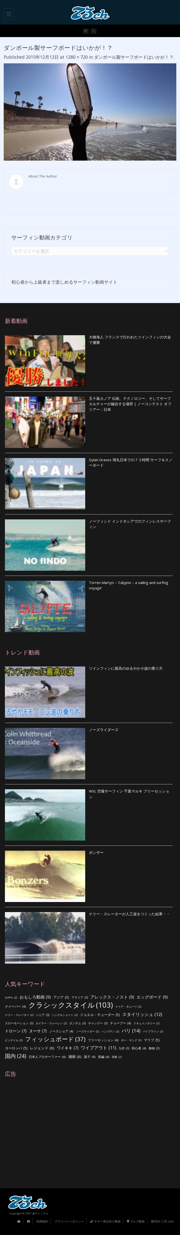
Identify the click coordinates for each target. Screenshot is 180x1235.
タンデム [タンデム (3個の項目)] (77, 1023)
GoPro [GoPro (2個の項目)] (11, 997)
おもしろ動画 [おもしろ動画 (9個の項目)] (35, 997)
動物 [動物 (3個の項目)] (154, 1048)
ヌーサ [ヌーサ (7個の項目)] (38, 1031)
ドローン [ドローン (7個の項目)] (16, 1031)
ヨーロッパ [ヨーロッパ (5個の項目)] (16, 1048)
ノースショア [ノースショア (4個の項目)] (61, 1031)
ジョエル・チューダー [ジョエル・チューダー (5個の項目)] (100, 1015)
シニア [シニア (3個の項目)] (42, 1015)
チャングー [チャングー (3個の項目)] (98, 1023)
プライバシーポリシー (69, 1221)
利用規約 (42, 1221)
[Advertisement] (89, 1132)
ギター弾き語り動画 (105, 1221)
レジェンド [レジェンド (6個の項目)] (42, 1048)
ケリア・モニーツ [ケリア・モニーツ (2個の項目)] (128, 1007)
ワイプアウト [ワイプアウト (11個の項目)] (98, 1048)
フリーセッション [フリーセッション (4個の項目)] (103, 1040)
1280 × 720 (77, 57)
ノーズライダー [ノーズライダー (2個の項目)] (87, 1031)
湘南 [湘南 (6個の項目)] (75, 1056)
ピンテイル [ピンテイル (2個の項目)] (14, 1040)
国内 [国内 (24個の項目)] (15, 1056)
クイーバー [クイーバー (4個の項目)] (15, 1006)
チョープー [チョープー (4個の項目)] (120, 1023)
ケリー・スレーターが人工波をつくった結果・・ (129, 913)
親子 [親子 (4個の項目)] (90, 1057)
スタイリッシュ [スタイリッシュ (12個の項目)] (142, 1014)
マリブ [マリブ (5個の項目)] (152, 1040)
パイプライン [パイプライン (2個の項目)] (153, 1031)
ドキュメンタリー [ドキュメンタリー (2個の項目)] (146, 1023)
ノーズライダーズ (103, 729)
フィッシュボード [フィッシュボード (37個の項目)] (55, 1039)
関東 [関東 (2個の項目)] (117, 1057)
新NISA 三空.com (162, 1221)
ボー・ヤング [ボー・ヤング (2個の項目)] (131, 1040)
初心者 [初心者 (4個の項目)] (139, 1048)
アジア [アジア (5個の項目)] (61, 997)
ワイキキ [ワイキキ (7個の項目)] (67, 1048)
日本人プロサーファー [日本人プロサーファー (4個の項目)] (47, 1057)
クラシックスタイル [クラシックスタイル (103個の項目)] (70, 1005)
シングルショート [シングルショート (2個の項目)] (65, 1015)
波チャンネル (40, 1213)
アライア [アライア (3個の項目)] (79, 997)
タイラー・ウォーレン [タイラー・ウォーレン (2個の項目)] (51, 1023)
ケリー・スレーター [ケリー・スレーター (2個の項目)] (19, 1015)
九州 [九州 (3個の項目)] (124, 1048)
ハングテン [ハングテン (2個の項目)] (110, 1031)
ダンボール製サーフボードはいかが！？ (134, 57)
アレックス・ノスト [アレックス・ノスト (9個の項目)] (112, 997)
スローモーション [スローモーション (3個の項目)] (19, 1023)
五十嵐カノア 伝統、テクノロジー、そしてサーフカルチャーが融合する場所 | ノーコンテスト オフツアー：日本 (130, 404)
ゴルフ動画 (136, 1221)
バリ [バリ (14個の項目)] (131, 1031)
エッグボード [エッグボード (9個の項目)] (152, 997)
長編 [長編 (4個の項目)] (104, 1057)
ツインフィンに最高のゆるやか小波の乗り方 (126, 668)
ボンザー (96, 852)
